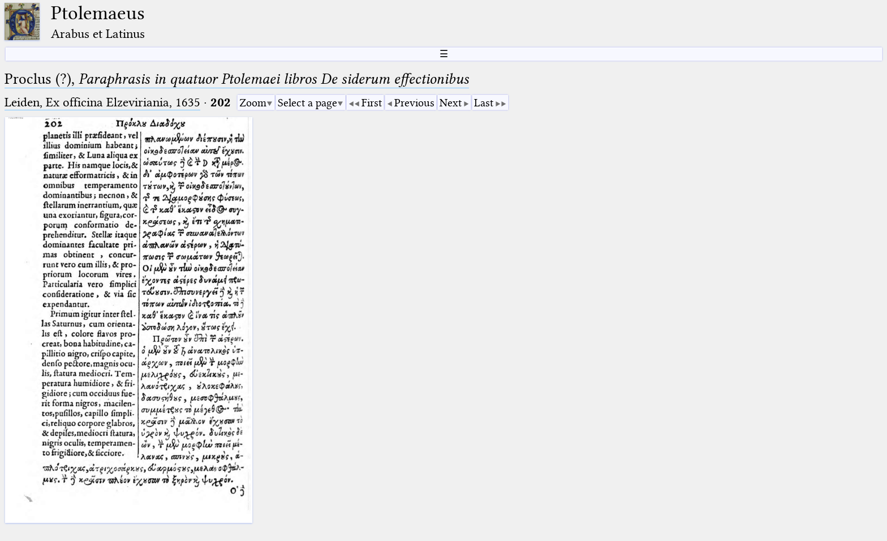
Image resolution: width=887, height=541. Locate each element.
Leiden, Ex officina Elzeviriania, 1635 (102, 102)
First (371, 102)
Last (483, 102)
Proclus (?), (237, 79)
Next (451, 102)
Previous (414, 102)
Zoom (252, 102)
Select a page (307, 102)
